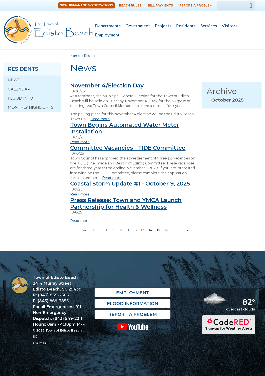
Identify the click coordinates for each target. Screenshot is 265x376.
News (14, 80)
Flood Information (132, 303)
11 (129, 230)
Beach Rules (130, 5)
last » (187, 230)
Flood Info (20, 98)
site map (39, 342)
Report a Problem (195, 5)
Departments (107, 26)
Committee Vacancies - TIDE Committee (127, 147)
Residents (185, 26)
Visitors (228, 26)
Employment (107, 34)
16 (166, 230)
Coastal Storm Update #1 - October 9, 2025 (130, 183)
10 (121, 230)
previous (93, 230)
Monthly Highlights (30, 107)
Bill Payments (160, 5)
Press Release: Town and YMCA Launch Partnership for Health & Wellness (126, 203)
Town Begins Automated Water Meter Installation (124, 128)
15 (158, 230)
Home (75, 56)
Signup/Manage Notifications (86, 5)
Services (207, 26)
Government (136, 26)
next (178, 230)
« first (84, 230)
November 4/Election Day (107, 85)
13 (142, 230)
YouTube (132, 326)
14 (150, 230)
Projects (163, 25)
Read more (100, 119)
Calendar (19, 89)
